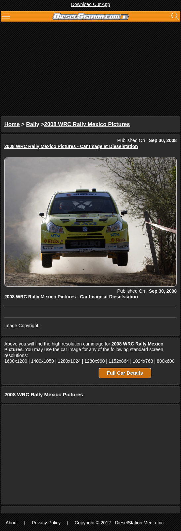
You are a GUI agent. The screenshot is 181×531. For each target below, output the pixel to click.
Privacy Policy (46, 522)
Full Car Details (125, 373)
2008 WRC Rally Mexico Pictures (87, 124)
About (12, 522)
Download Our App (90, 4)
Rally (32, 124)
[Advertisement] (90, 69)
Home (12, 124)
